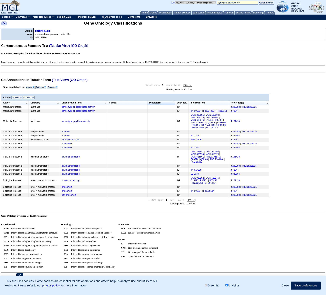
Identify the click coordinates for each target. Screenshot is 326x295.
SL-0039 (195, 174)
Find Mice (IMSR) (86, 16)
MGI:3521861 (212, 117)
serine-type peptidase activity (76, 121)
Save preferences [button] (305, 285)
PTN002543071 (198, 122)
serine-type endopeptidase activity (78, 107)
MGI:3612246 (197, 120)
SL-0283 (195, 135)
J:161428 (235, 121)
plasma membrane (71, 157)
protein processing (70, 180)
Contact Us (134, 16)
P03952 (213, 180)
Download (21, 16)
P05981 (219, 120)
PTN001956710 (213, 157)
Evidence (52, 87)
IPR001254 (196, 111)
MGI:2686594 (212, 115)
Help (10, 12)
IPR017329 (208, 111)
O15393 (209, 120)
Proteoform (155, 102)
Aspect (30, 87)
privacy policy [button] (51, 285)
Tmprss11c (42, 30)
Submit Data (64, 16)
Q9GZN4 (221, 122)
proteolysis (67, 187)
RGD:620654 (198, 127)
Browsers (151, 16)
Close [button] (285, 285)
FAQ (16, 12)
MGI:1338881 (197, 115)
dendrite (65, 131)
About (4, 12)
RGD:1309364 (219, 125)
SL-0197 (195, 147)
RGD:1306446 (216, 159)
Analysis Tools (111, 17)
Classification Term (72, 102)
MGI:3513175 (197, 117)
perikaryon (67, 143)
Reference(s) (237, 102)
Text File (17, 98)
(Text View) (60, 80)
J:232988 (235, 107)
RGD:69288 (212, 127)
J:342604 (235, 135)
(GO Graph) (79, 45)
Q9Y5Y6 (206, 125)
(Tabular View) (59, 45)
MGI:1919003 (212, 151)
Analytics (232, 285)
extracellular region (71, 139)
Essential (212, 285)
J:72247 (235, 111)
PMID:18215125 (249, 107)
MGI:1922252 (197, 178)
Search (6, 16)
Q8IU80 (204, 159)
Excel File (28, 98)
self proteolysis (69, 195)
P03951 (204, 180)
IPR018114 (221, 111)
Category (41, 87)
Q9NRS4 (196, 125)
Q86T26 (211, 122)
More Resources (42, 16)
